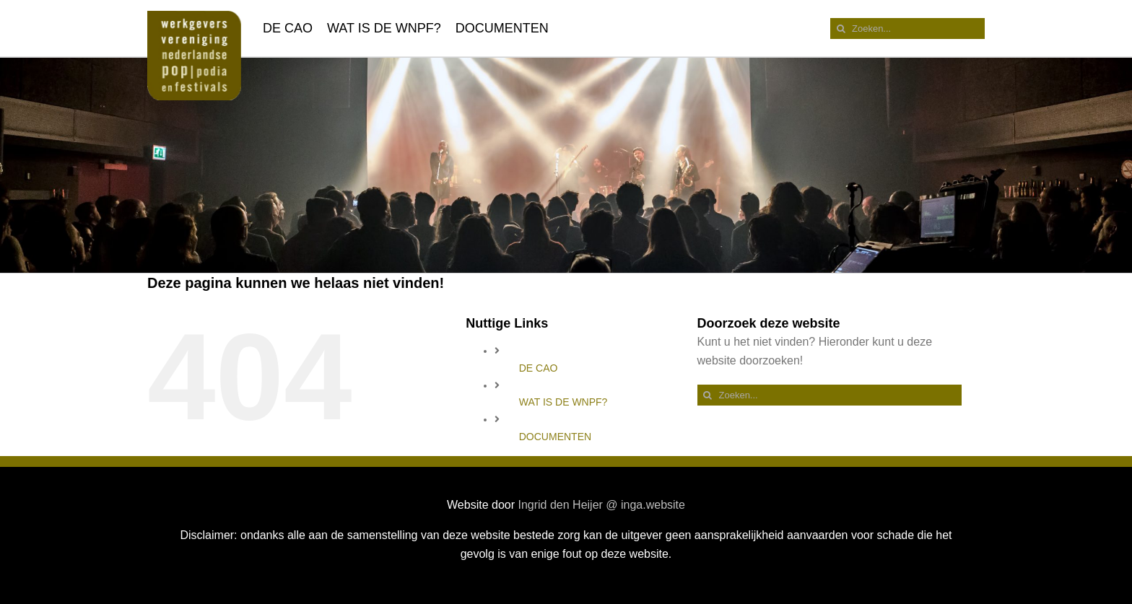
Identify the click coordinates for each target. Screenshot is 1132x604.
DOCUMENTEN (555, 436)
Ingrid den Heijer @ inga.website (601, 505)
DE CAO (538, 368)
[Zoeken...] (907, 28)
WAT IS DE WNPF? (563, 402)
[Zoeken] (840, 28)
